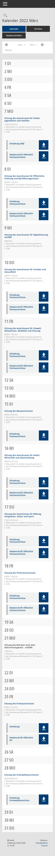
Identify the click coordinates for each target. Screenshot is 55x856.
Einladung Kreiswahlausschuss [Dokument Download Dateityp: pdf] (19, 799)
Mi (9, 71)
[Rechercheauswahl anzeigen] (4, 15)
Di (9, 63)
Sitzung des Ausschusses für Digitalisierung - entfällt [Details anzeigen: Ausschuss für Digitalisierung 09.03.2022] (26, 236)
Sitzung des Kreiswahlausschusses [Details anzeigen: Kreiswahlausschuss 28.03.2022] (21, 774)
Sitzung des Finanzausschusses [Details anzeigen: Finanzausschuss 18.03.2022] (19, 572)
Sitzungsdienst (42, 844)
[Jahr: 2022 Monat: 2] (6, 45)
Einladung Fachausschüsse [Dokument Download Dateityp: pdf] (18, 202)
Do (9, 79)
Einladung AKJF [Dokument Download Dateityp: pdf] (17, 143)
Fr (9, 87)
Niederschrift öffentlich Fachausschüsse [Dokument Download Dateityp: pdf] (21, 155)
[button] (43, 145)
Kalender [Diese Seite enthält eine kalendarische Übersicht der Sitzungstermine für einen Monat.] (14, 28)
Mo (10, 111)
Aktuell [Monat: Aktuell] (8, 50)
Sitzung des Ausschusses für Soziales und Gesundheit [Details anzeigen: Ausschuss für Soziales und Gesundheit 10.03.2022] (25, 270)
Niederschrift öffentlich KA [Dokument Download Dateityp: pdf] (21, 738)
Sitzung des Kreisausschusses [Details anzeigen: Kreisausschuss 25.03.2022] (19, 703)
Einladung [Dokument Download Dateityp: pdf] (15, 726)
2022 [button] (33, 44)
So (9, 103)
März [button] (21, 44)
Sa (9, 95)
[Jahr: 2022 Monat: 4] (42, 45)
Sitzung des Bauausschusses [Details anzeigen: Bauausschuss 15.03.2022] (18, 410)
